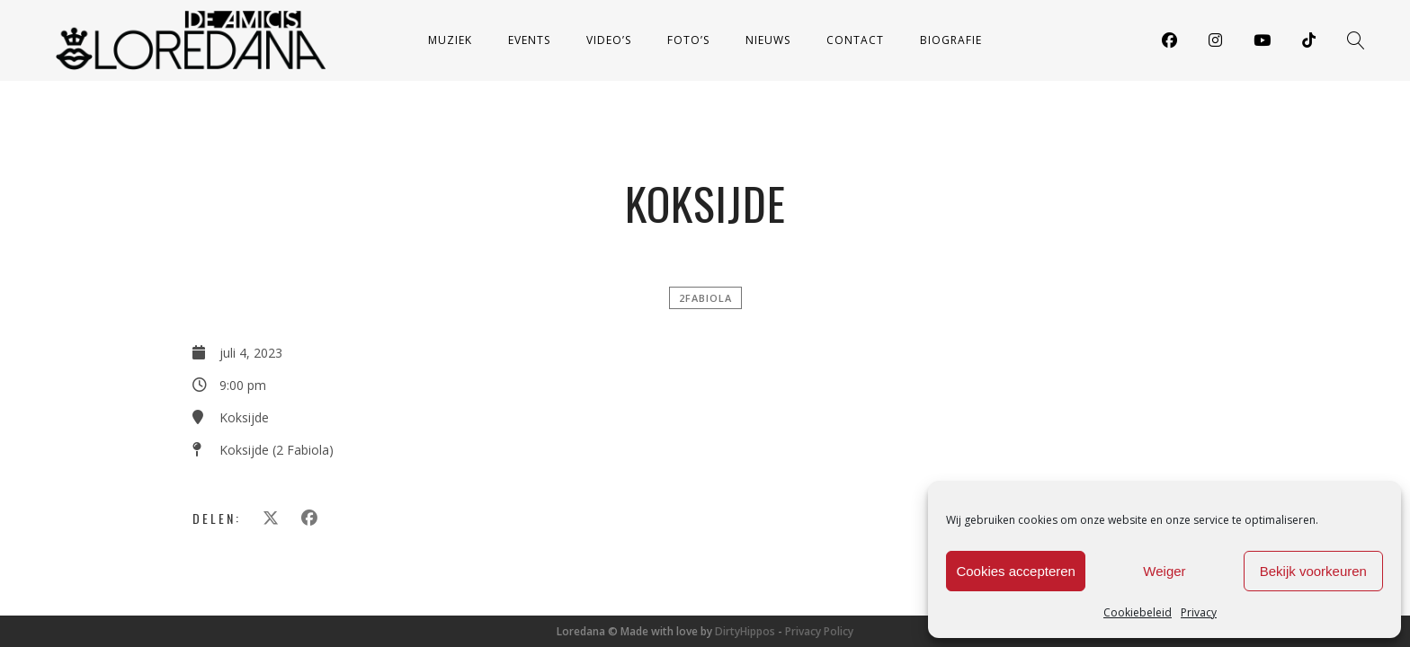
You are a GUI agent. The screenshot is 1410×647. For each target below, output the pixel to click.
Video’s (608, 40)
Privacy (1199, 612)
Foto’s (688, 40)
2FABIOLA (705, 298)
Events (529, 40)
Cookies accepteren (1015, 571)
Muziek (450, 40)
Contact (855, 40)
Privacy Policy (819, 631)
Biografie (951, 40)
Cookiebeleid (1137, 612)
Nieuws (767, 40)
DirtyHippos (745, 631)
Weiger (1164, 571)
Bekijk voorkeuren (1313, 571)
